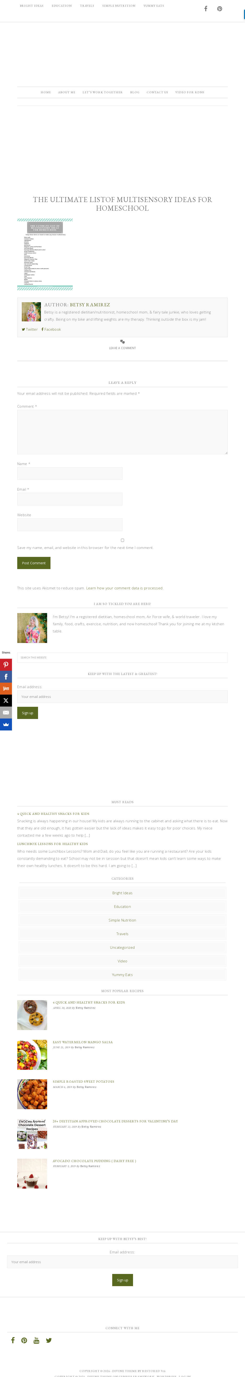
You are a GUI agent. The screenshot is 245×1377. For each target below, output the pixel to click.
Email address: (30, 688)
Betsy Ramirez (122, 52)
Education (122, 908)
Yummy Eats (122, 976)
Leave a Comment (122, 350)
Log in (185, 1369)
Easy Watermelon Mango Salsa (83, 1042)
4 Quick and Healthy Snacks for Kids (53, 815)
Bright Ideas (122, 894)
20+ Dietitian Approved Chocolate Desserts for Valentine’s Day (115, 1117)
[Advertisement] (122, 148)
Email (23, 490)
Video (123, 962)
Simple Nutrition (122, 921)
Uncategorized (122, 949)
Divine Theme (99, 1369)
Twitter (30, 331)
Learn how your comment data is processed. (125, 589)
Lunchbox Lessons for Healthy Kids (52, 846)
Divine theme (124, 1364)
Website (24, 516)
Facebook (51, 331)
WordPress (167, 1369)
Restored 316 (154, 1364)
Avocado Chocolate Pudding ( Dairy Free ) (94, 1155)
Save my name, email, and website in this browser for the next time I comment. (85, 549)
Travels (123, 935)
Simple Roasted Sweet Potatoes (83, 1080)
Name (23, 465)
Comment (27, 408)
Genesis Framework (137, 1369)
